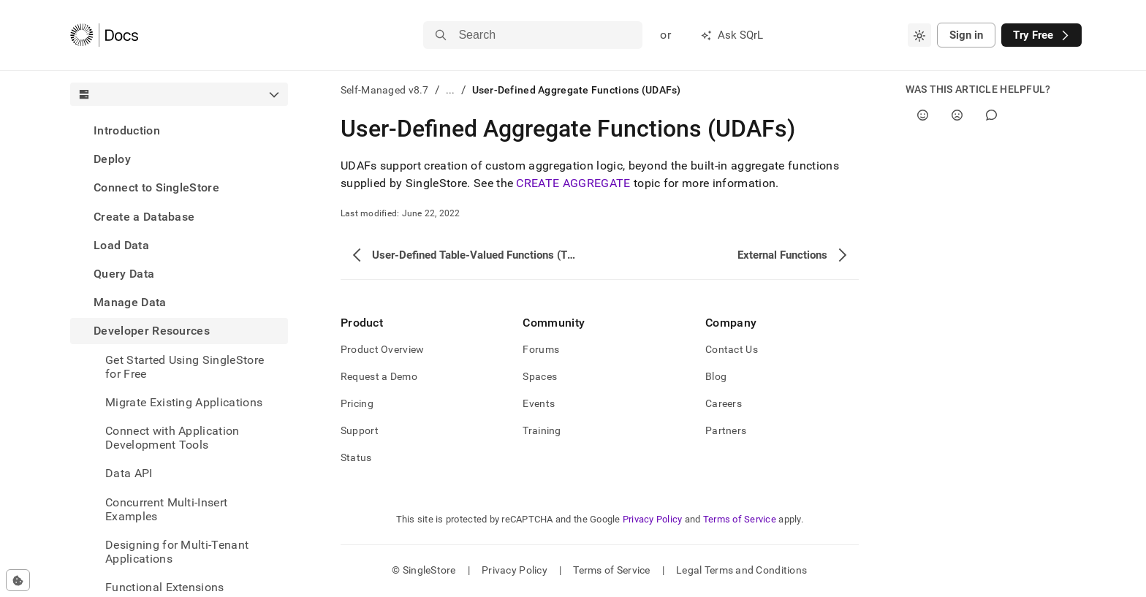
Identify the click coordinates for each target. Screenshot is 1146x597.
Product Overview (382, 349)
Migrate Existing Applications (183, 402)
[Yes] (923, 115)
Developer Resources (152, 331)
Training (542, 430)
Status (356, 457)
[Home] (104, 35)
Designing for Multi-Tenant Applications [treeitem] (176, 552)
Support (360, 430)
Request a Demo (379, 376)
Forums (541, 349)
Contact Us (731, 349)
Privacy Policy (653, 519)
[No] (957, 115)
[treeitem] (179, 130)
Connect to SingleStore (156, 187)
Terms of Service (739, 519)
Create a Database (144, 217)
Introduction (127, 130)
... (450, 90)
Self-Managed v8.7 (385, 90)
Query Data (124, 274)
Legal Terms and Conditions (741, 570)
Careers (723, 403)
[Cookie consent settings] (18, 580)
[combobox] (919, 35)
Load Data (121, 245)
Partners (725, 430)
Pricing (357, 403)
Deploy (112, 159)
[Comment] (991, 115)
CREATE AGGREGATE (573, 183)
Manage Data (130, 302)
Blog (715, 376)
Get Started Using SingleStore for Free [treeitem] (184, 367)
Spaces (540, 376)
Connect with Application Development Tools (172, 438)
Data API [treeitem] (129, 473)
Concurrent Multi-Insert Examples (166, 509)
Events (539, 403)
